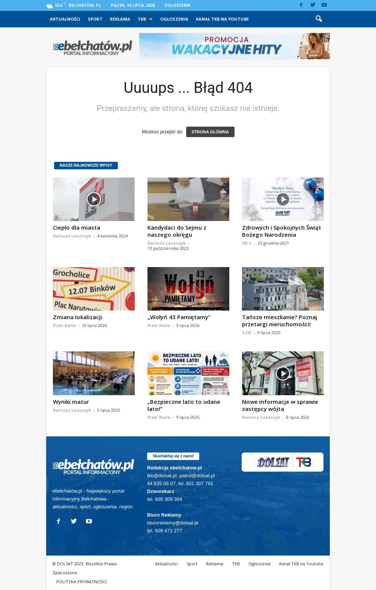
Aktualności (65, 19)
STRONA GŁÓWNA (210, 132)
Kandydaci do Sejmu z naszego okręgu (176, 231)
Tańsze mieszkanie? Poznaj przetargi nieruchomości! (279, 320)
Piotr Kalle (64, 325)
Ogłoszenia (177, 5)
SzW (246, 332)
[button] (318, 19)
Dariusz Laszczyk (72, 236)
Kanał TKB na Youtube (222, 19)
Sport (95, 19)
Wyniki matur (71, 401)
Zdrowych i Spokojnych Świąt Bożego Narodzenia (281, 231)
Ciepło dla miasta (76, 227)
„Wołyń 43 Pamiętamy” (179, 317)
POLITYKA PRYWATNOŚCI (81, 581)
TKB (145, 19)
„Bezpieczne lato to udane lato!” (183, 405)
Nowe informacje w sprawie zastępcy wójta (280, 405)
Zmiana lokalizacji (77, 317)
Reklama (120, 19)
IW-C (247, 243)
